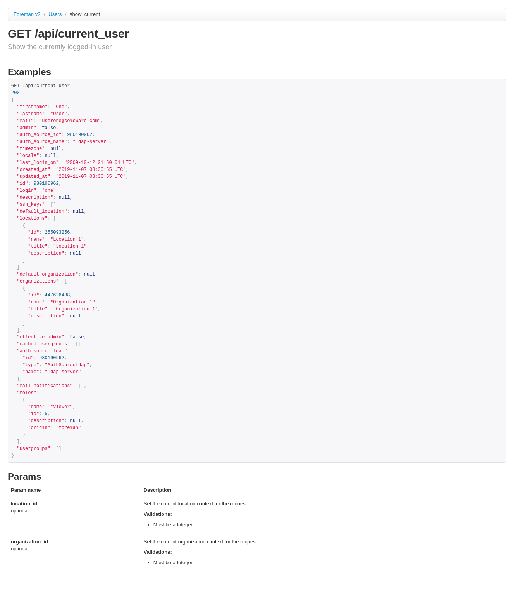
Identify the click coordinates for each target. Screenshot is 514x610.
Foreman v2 (27, 14)
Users (55, 14)
